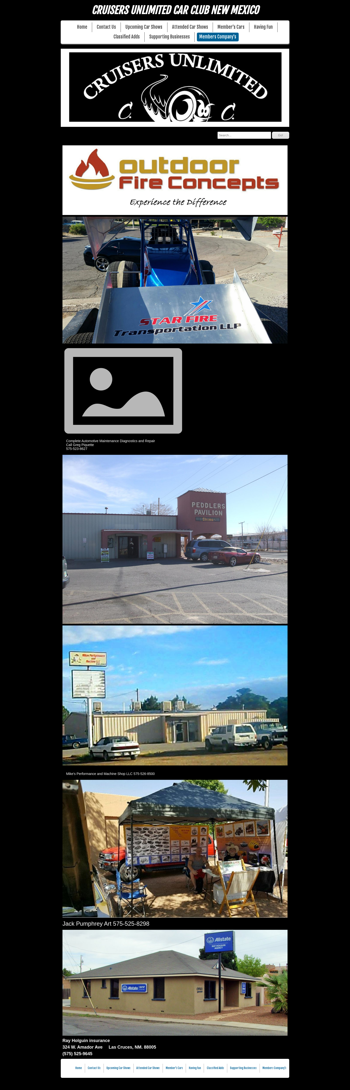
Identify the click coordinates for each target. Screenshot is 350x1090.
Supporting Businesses (169, 37)
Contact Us (106, 27)
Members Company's (217, 37)
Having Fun (263, 27)
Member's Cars (231, 27)
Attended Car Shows (190, 27)
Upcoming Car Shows (143, 27)
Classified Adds (127, 37)
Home (82, 27)
